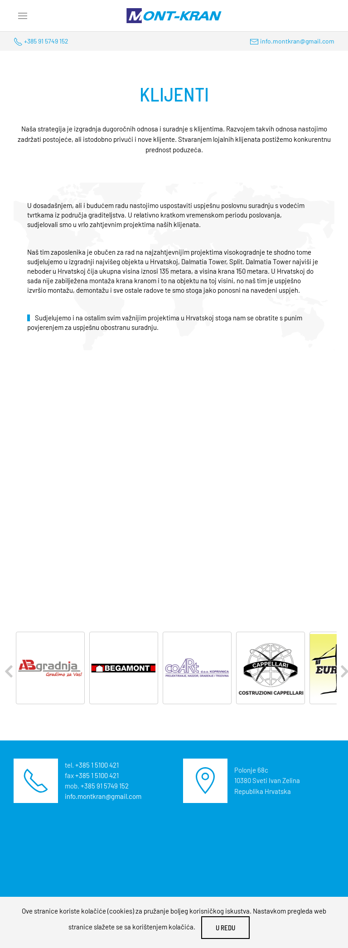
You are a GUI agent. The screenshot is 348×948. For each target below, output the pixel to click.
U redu (225, 928)
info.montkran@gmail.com (297, 41)
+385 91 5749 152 (46, 41)
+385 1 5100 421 (97, 765)
